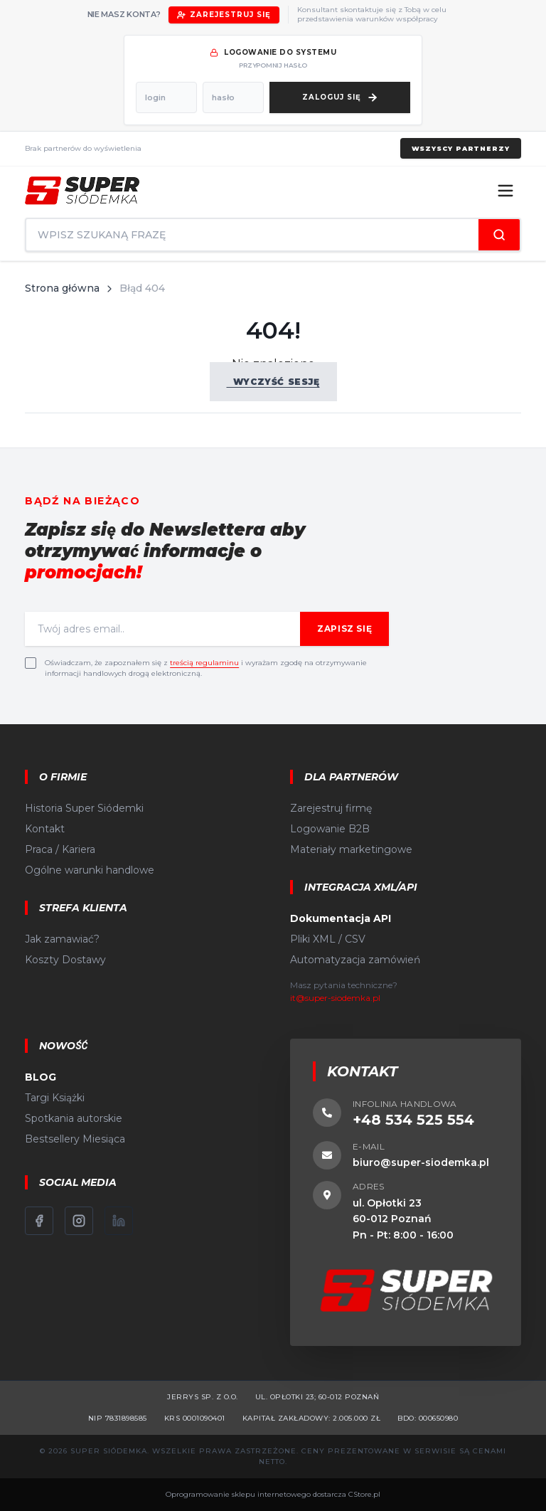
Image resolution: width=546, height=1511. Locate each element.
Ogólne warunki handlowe (89, 870)
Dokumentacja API (340, 918)
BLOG (40, 1077)
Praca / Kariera (60, 849)
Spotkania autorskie (73, 1118)
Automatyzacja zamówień (355, 959)
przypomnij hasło (272, 65)
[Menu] (505, 190)
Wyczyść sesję (273, 381)
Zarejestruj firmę (331, 808)
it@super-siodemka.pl (335, 997)
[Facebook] (39, 1221)
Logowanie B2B (330, 828)
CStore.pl (364, 1494)
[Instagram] (79, 1221)
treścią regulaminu (204, 662)
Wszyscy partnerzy (460, 148)
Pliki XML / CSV (327, 939)
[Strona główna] (82, 190)
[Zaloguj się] (339, 97)
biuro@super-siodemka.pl (421, 1162)
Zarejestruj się (224, 14)
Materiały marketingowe (351, 849)
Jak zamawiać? (62, 939)
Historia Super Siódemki (84, 808)
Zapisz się (344, 628)
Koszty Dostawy (65, 959)
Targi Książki (55, 1097)
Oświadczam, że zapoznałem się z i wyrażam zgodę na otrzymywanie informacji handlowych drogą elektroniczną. (206, 668)
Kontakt (45, 828)
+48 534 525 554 (413, 1120)
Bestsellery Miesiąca (75, 1139)
